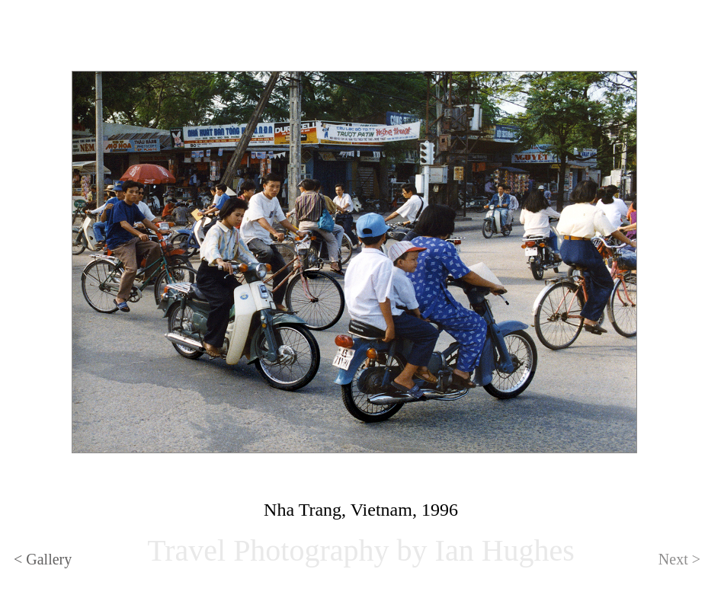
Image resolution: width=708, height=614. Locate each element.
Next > (679, 559)
